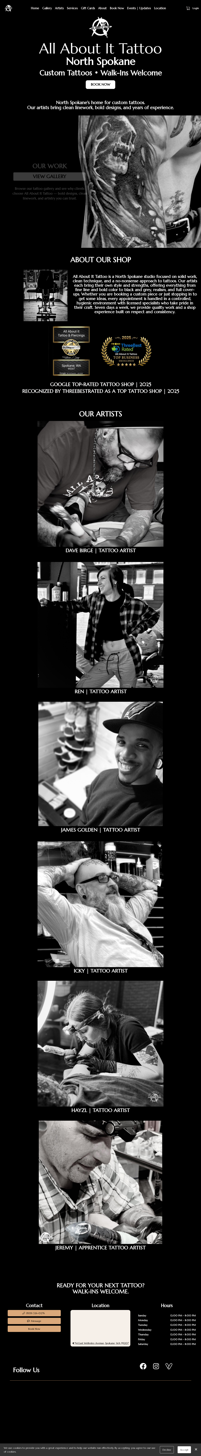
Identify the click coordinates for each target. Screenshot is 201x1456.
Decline (167, 1449)
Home (35, 8)
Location (160, 8)
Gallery (47, 8)
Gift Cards (88, 8)
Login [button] (196, 8)
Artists (59, 8)
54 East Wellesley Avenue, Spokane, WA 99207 (100, 1343)
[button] (188, 8)
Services (72, 8)
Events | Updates (139, 8)
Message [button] (34, 1321)
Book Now (117, 8)
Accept (184, 1449)
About (102, 8)
